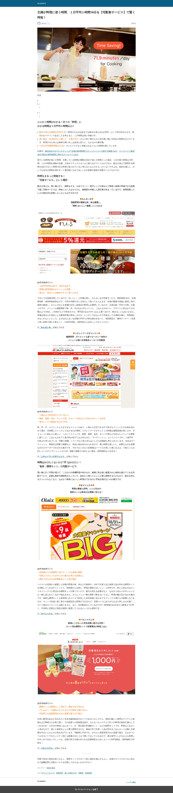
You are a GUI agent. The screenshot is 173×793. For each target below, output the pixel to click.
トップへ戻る (131, 782)
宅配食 (80, 773)
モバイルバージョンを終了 (86, 789)
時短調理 (88, 773)
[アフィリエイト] (48, 773)
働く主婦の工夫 (71, 773)
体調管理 (59, 773)
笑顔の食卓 (51, 768)
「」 (46, 327)
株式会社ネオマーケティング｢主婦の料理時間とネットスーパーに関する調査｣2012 (81, 151)
